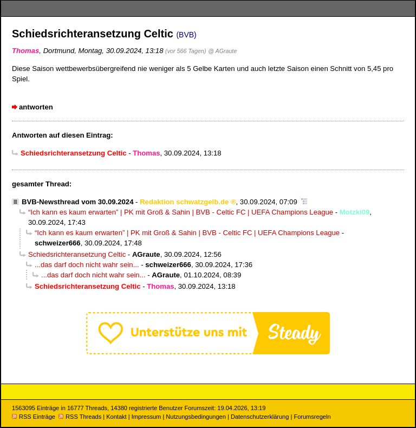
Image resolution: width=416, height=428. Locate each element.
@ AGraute (222, 51)
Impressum (146, 416)
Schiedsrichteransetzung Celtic (77, 254)
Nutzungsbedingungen (196, 416)
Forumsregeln (312, 416)
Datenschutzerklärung (260, 416)
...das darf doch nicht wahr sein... (87, 265)
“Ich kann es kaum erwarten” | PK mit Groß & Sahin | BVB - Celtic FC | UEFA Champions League (180, 212)
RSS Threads (79, 416)
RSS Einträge (33, 416)
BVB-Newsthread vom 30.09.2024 (77, 202)
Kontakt (116, 416)
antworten (36, 107)
